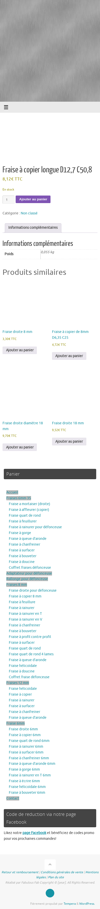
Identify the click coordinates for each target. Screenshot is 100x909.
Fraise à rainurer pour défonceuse (35, 527)
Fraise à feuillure (22, 602)
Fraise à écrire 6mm (24, 781)
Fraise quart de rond (25, 515)
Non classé (29, 213)
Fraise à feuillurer (23, 521)
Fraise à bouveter (22, 556)
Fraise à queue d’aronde (27, 539)
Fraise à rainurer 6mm (26, 746)
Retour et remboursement (20, 872)
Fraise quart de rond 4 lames (31, 654)
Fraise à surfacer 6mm (26, 752)
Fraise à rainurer (21, 608)
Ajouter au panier (33, 199)
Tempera (70, 904)
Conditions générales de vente (62, 872)
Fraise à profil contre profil (30, 637)
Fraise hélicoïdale (23, 666)
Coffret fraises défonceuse (30, 567)
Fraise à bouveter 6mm (27, 792)
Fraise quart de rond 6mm (29, 741)
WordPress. (87, 904)
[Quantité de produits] (9, 200)
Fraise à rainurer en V (25, 619)
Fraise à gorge (20, 533)
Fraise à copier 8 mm (25, 596)
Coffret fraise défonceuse (29, 677)
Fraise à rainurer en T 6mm (30, 775)
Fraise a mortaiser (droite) (29, 504)
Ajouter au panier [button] (20, 350)
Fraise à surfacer (22, 550)
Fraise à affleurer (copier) (29, 510)
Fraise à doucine (22, 562)
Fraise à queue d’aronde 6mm (32, 764)
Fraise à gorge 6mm (24, 769)
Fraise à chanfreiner (24, 544)
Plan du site (56, 877)
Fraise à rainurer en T (25, 614)
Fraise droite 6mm (23, 729)
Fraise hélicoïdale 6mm (27, 787)
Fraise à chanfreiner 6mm (29, 758)
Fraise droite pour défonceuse (33, 590)
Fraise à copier (20, 694)
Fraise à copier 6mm (25, 735)
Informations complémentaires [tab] (33, 227)
